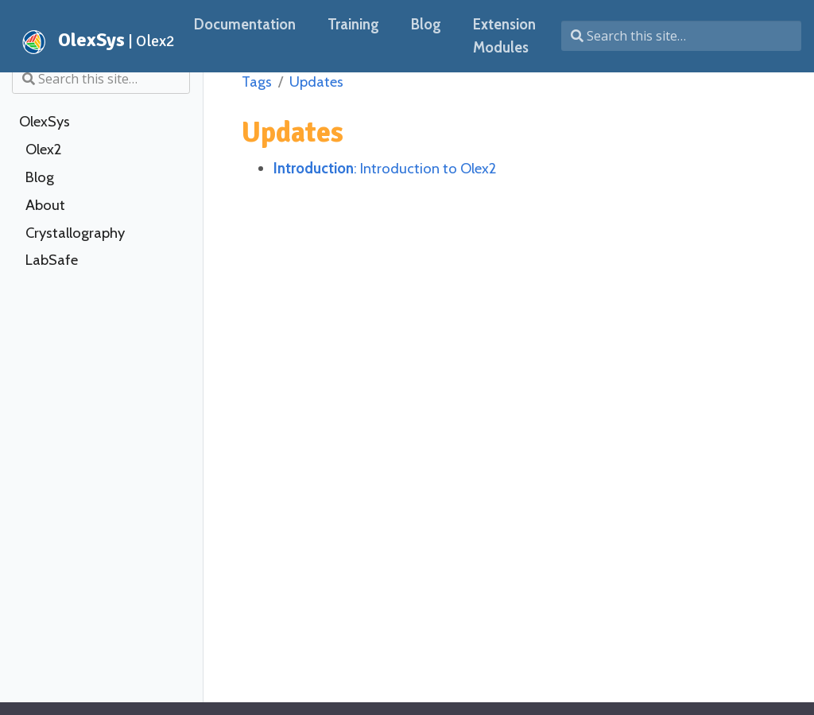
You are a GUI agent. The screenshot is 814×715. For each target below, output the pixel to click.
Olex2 (43, 149)
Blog (39, 177)
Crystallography (75, 233)
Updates (316, 81)
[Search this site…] (681, 36)
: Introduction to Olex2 (384, 168)
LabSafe (51, 260)
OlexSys (44, 121)
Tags (257, 81)
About (45, 205)
